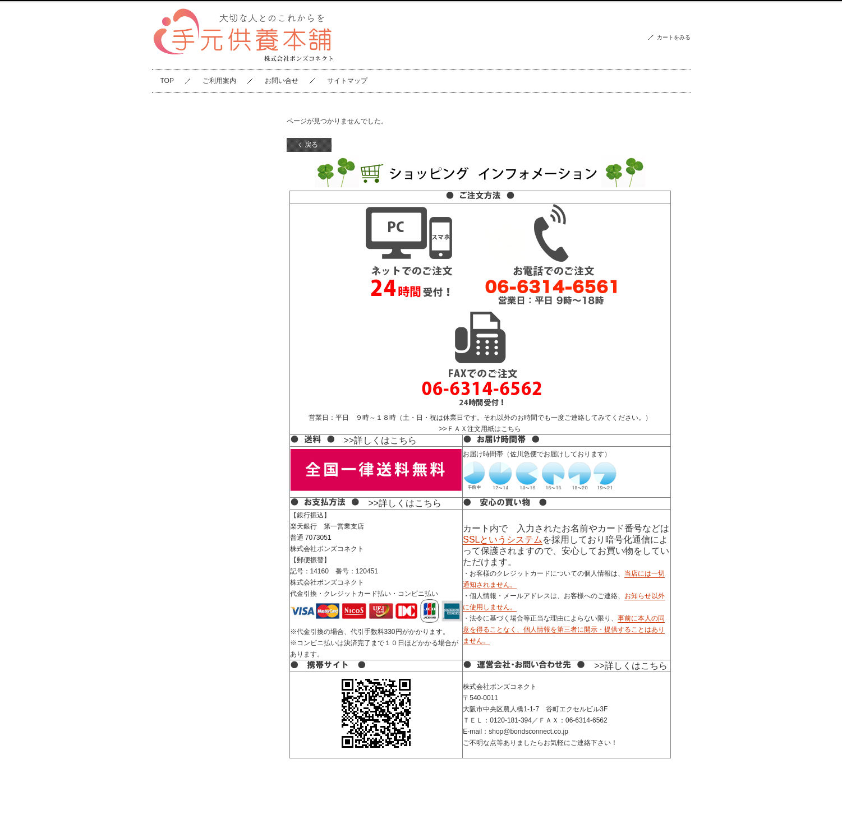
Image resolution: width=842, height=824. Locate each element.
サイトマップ (347, 81)
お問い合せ (281, 81)
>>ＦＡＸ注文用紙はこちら (480, 429)
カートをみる (674, 37)
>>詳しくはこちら (380, 440)
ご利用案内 (219, 81)
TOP (167, 81)
